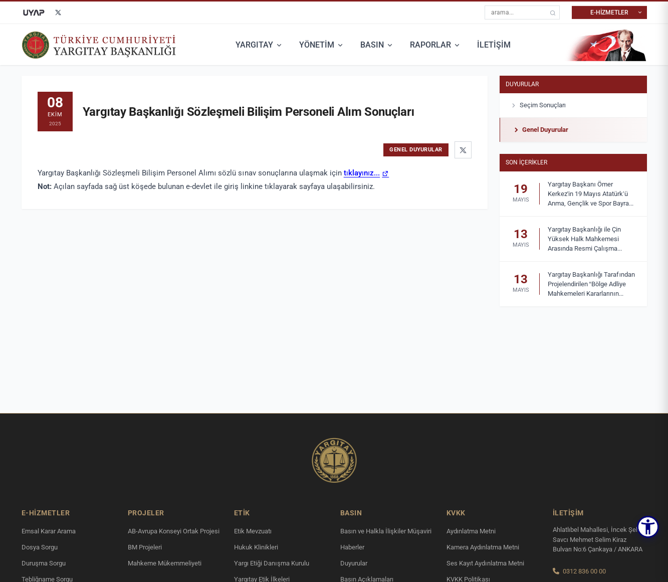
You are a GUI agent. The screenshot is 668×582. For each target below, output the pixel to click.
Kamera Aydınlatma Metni (483, 547)
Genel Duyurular (540, 130)
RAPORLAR (435, 44)
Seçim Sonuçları (538, 105)
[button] (648, 527)
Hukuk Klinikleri (256, 547)
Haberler (352, 547)
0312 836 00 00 (584, 571)
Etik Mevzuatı (253, 531)
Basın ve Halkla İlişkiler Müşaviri (386, 531)
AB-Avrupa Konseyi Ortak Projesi (173, 531)
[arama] (553, 12)
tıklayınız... (362, 172)
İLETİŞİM (494, 44)
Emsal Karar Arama (49, 531)
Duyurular (522, 84)
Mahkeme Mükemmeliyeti (164, 563)
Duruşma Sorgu (44, 563)
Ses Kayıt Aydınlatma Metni (485, 563)
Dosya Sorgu (40, 547)
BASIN (377, 44)
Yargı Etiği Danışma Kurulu (271, 563)
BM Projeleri (145, 547)
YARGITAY (259, 44)
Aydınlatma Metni (471, 531)
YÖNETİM (321, 44)
